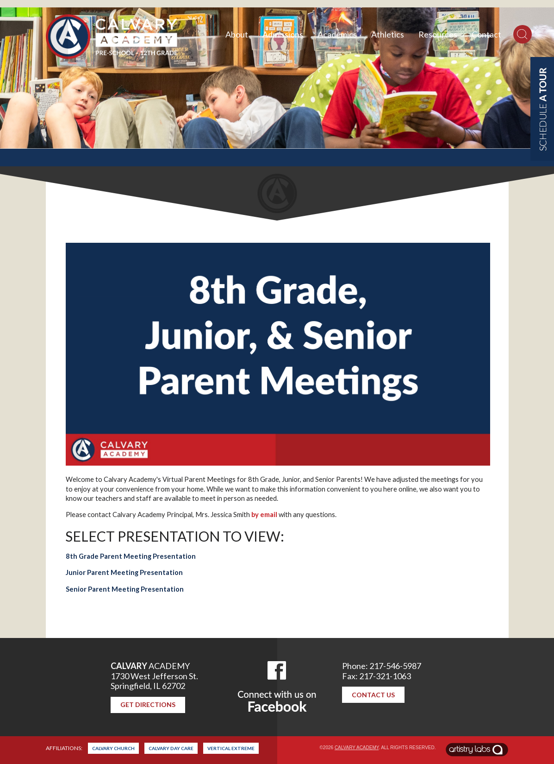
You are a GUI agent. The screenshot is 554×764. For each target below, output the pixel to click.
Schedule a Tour (542, 109)
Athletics (387, 34)
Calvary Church (113, 748)
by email (264, 514)
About (236, 34)
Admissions (282, 34)
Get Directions (147, 704)
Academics (337, 34)
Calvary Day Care (171, 748)
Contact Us (373, 695)
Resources (437, 34)
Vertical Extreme (231, 748)
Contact (486, 34)
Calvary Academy (357, 747)
